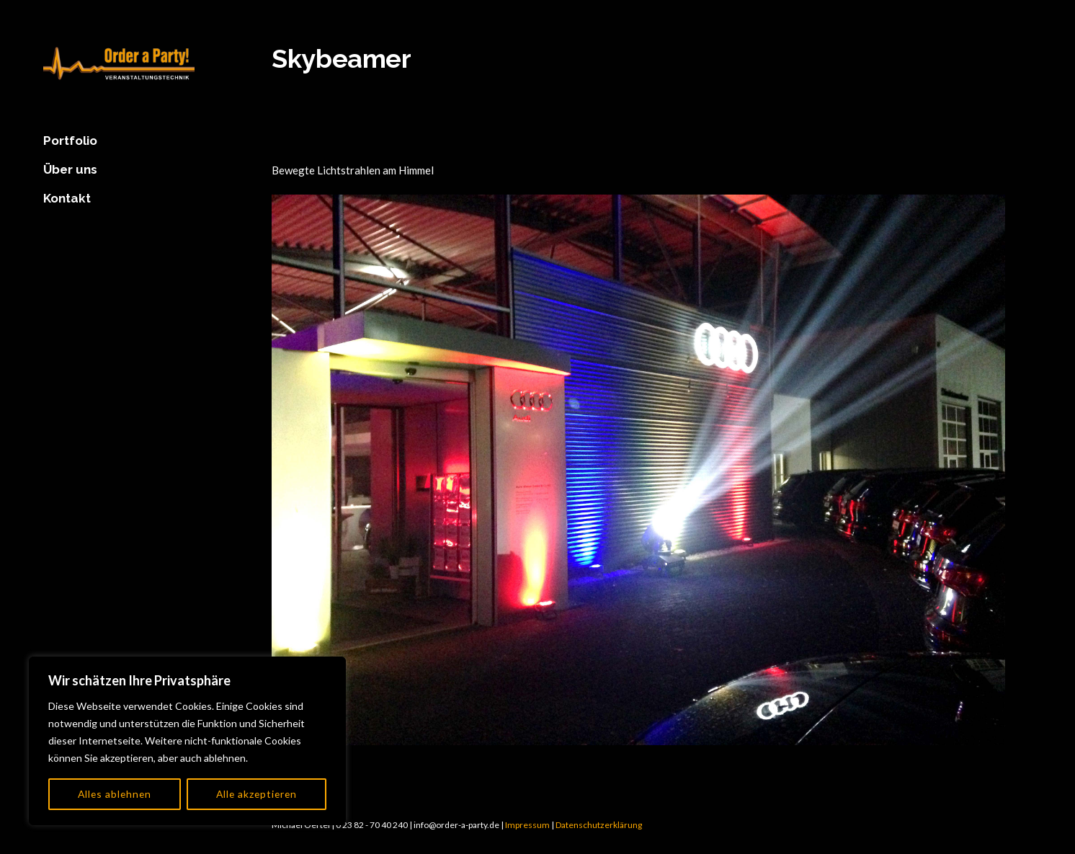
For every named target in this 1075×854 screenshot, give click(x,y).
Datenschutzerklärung (599, 824)
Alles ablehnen (114, 794)
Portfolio (70, 140)
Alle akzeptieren (256, 794)
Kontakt (67, 198)
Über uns (70, 169)
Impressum (527, 824)
